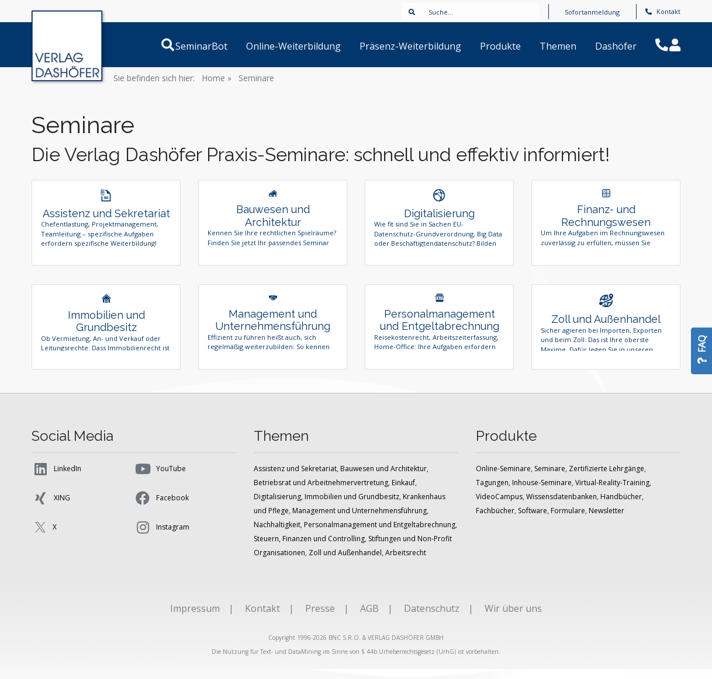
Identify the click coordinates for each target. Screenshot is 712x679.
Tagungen (492, 492)
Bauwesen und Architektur (383, 478)
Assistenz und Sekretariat (295, 478)
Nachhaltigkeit (277, 534)
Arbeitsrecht (405, 562)
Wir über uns (513, 618)
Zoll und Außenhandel (345, 562)
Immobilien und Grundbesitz (352, 506)
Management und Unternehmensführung (359, 520)
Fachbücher (495, 520)
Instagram (161, 537)
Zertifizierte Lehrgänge (606, 478)
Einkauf (403, 492)
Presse (320, 618)
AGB (369, 618)
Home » (216, 77)
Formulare (568, 520)
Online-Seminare (503, 478)
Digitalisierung (277, 506)
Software (532, 520)
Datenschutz (431, 618)
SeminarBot (215, 46)
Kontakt (662, 11)
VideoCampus (499, 506)
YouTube (160, 479)
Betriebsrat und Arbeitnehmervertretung (321, 492)
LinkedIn (56, 479)
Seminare (256, 77)
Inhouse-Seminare (542, 492)
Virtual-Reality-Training (612, 492)
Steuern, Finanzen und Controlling (309, 548)
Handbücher (621, 506)
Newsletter (606, 520)
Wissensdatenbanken (561, 506)
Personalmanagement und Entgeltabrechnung (379, 534)
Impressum (195, 618)
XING (51, 508)
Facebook (161, 508)
